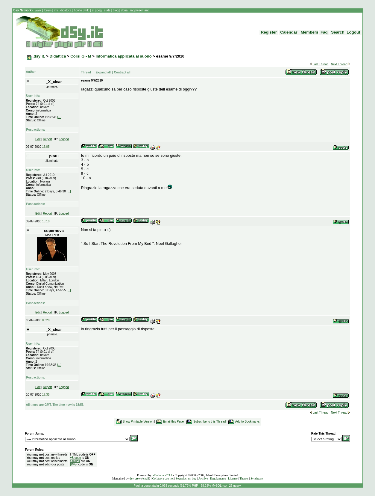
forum (47, 10)
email (145, 478)
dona (124, 10)
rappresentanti (139, 10)
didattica (66, 10)
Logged (64, 139)
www (38, 10)
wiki (86, 10)
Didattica (58, 56)
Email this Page (173, 421)
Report (47, 139)
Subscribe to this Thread (209, 421)
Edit (37, 139)
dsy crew (135, 478)
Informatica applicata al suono (123, 56)
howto (78, 10)
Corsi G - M (80, 56)
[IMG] (73, 464)
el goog (97, 10)
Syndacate (256, 478)
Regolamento (218, 478)
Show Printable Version (137, 421)
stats (107, 10)
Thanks (243, 478)
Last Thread (320, 64)
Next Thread (339, 64)
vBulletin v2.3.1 (162, 475)
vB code (75, 457)
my (56, 10)
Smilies (75, 461)
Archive (203, 478)
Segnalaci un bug (186, 478)
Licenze (233, 478)
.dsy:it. (39, 56)
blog (115, 10)
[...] (59, 117)
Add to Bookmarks (247, 421)
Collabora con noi (163, 478)
